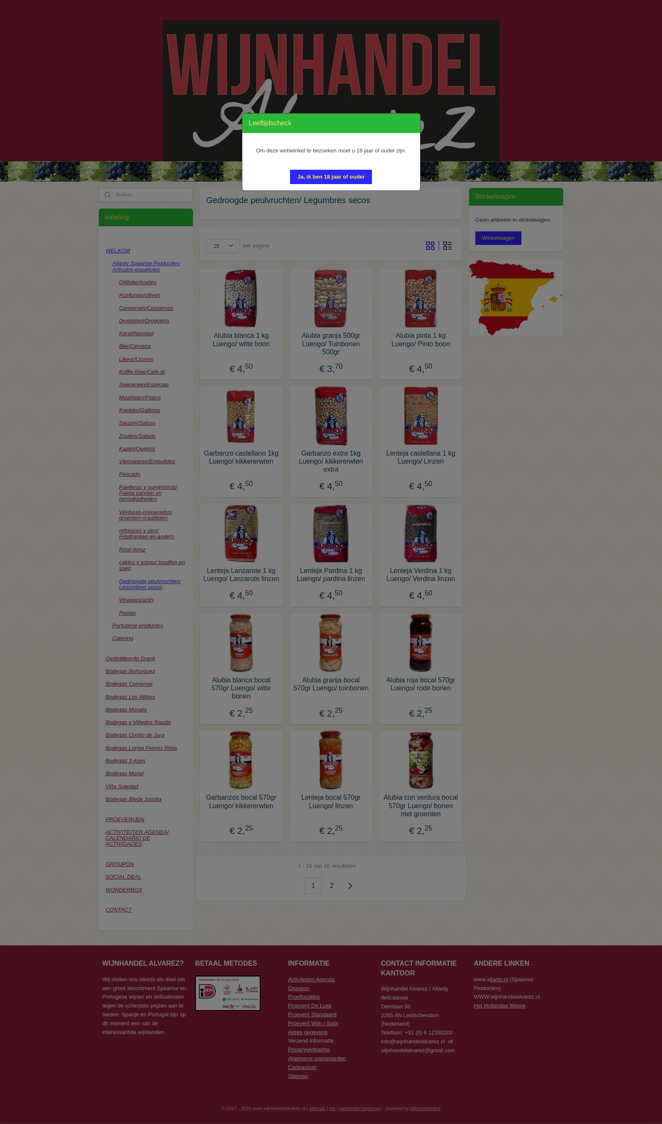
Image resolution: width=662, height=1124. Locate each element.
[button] (331, 177)
